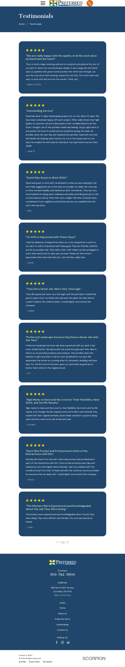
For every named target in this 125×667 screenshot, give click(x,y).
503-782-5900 (62, 574)
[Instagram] (62, 642)
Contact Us (62, 630)
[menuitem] (22, 661)
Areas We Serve (62, 619)
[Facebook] (56, 642)
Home (62, 608)
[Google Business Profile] (68, 642)
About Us (62, 613)
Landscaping (62, 624)
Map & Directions (62, 595)
